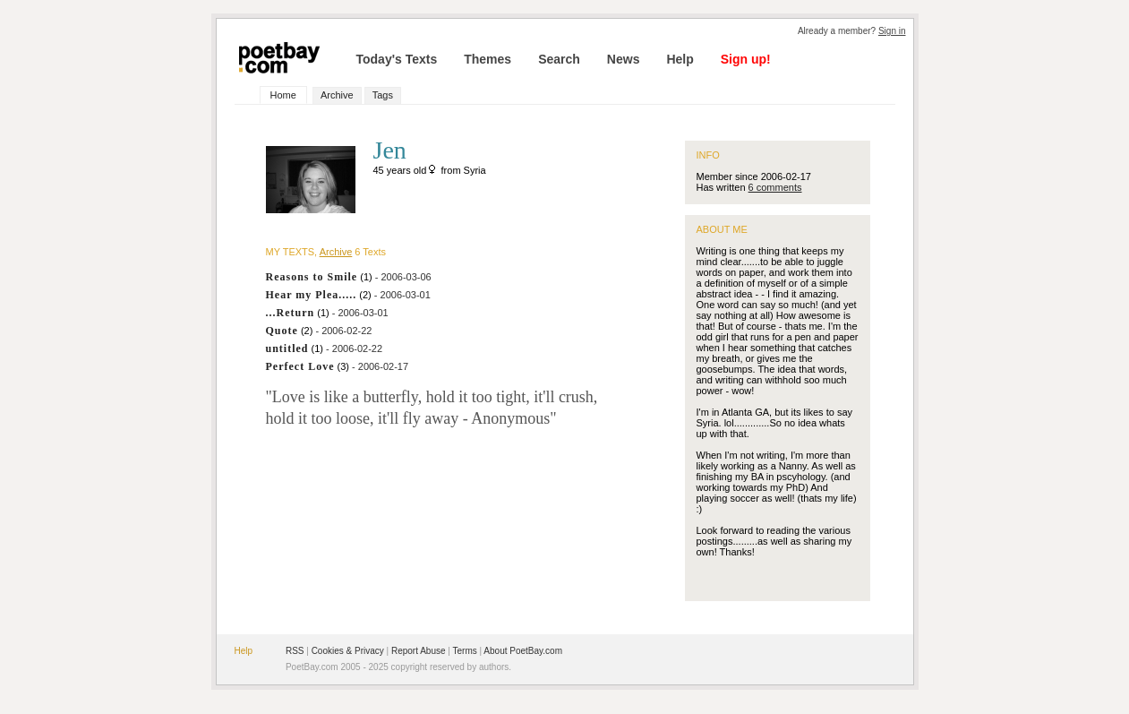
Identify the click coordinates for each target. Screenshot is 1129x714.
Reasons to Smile (312, 277)
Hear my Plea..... (311, 294)
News (623, 59)
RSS (295, 651)
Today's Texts (397, 59)
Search (559, 59)
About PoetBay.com (522, 651)
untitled (287, 348)
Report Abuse (418, 651)
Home (283, 95)
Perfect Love (300, 366)
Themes (487, 59)
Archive (337, 95)
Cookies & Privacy (348, 651)
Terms (465, 651)
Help (679, 59)
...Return (290, 312)
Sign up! (746, 59)
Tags (382, 95)
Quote (282, 330)
